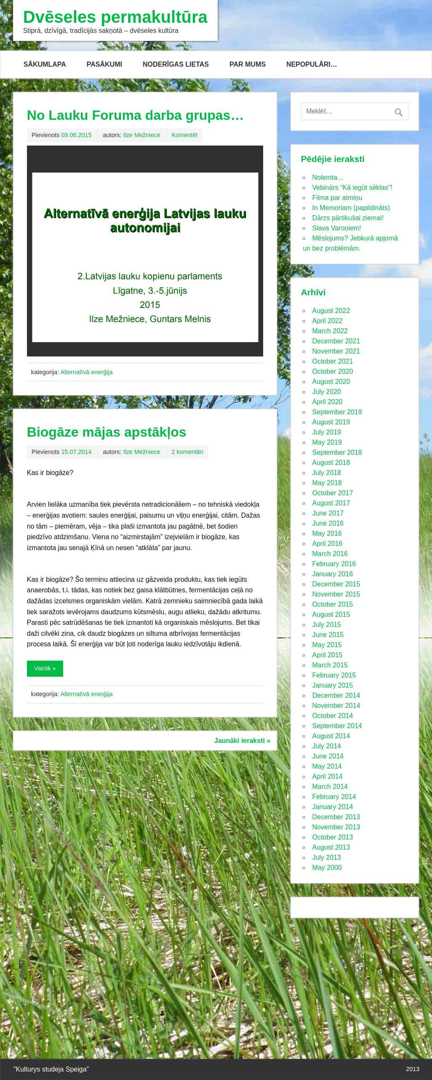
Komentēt (184, 135)
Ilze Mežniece (141, 135)
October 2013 (332, 837)
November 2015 (336, 594)
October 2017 (332, 493)
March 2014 (330, 786)
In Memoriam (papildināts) (351, 207)
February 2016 (334, 563)
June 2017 (328, 513)
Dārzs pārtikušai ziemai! (348, 217)
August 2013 (331, 847)
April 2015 (327, 655)
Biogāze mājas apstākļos (107, 432)
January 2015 (332, 685)
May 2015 (326, 644)
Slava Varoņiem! (336, 228)
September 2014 (337, 725)
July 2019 (326, 432)
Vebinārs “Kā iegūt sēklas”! (352, 187)
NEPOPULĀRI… (311, 64)
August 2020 (331, 381)
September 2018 (337, 452)
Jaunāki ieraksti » (242, 740)
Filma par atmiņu (337, 197)
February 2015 (334, 675)
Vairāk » (45, 668)
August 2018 (331, 462)
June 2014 (328, 756)
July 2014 (326, 746)
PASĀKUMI (104, 64)
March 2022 (330, 331)
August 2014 (331, 736)
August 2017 (331, 503)
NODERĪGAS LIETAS (176, 64)
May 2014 (326, 766)
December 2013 (336, 817)
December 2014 (336, 695)
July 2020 (326, 391)
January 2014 (332, 806)
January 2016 (332, 574)
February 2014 (334, 796)
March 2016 (330, 553)
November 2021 (336, 351)
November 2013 (336, 827)
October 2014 (332, 715)
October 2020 (332, 371)
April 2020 (327, 401)
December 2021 (336, 341)
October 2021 (332, 361)
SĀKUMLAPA (45, 64)
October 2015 (332, 604)
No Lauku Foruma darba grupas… (135, 115)
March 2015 (330, 665)
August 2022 (331, 310)
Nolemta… (328, 177)
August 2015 (331, 614)
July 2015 (326, 624)
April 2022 (327, 320)
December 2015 (336, 584)
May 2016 (326, 533)
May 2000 (326, 867)
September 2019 (337, 412)
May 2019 (326, 442)
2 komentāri (187, 451)
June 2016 (328, 523)
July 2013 (326, 857)
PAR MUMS (247, 64)
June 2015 (328, 634)
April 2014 (327, 776)
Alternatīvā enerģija (86, 372)
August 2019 (331, 422)
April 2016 (327, 543)
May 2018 (326, 482)
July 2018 (326, 472)
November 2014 (336, 705)
